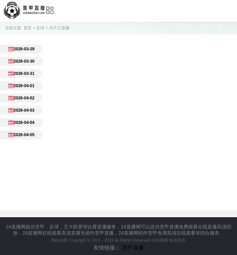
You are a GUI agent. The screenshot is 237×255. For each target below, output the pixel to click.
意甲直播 (133, 248)
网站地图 (59, 240)
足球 (40, 28)
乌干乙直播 (59, 28)
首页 (27, 28)
